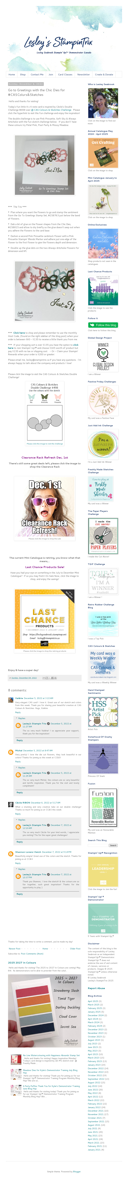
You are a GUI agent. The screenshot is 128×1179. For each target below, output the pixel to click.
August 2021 (94, 1125)
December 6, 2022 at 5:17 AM (45, 802)
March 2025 (93, 1004)
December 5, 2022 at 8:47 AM (38, 750)
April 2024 (93, 1018)
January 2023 (94, 1064)
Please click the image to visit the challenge (45, 443)
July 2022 (92, 1086)
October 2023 (95, 1036)
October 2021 (95, 1117)
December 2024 (96, 1015)
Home (11, 74)
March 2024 (93, 1022)
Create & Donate (104, 74)
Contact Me (37, 74)
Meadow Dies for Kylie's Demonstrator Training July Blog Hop (50, 1071)
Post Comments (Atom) (32, 953)
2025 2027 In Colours (22, 962)
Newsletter (83, 74)
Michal (18, 750)
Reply (18, 712)
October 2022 (95, 1075)
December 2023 (96, 1029)
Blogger (77, 1171)
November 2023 (96, 1033)
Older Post (75, 948)
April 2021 (93, 1139)
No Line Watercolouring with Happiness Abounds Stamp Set (51, 1055)
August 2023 (94, 1040)
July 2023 (92, 1043)
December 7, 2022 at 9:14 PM (56, 852)
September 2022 (96, 1078)
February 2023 (95, 1061)
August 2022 (94, 1082)
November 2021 (96, 1114)
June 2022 (93, 1089)
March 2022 (93, 1100)
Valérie (19, 698)
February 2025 (95, 1008)
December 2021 (96, 1110)
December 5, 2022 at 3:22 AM (38, 698)
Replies (21, 718)
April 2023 (93, 1054)
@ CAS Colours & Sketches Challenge (51, 109)
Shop (23, 74)
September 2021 (96, 1121)
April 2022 (93, 1096)
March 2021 (93, 1142)
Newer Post (14, 948)
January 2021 (94, 1149)
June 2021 (93, 1132)
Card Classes (65, 74)
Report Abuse (96, 988)
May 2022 (93, 1093)
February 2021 (95, 1146)
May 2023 (93, 1050)
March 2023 (93, 1057)
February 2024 (95, 1025)
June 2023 (93, 1047)
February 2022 (95, 1103)
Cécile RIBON (22, 802)
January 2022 (94, 1107)
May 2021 (93, 1135)
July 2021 (92, 1128)
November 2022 (96, 1072)
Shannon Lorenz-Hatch (28, 852)
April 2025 (93, 1001)
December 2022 (96, 1068)
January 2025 (94, 1011)
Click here (19, 332)
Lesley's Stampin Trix (34, 723)
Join (51, 74)
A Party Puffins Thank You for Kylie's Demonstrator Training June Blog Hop (51, 1087)
